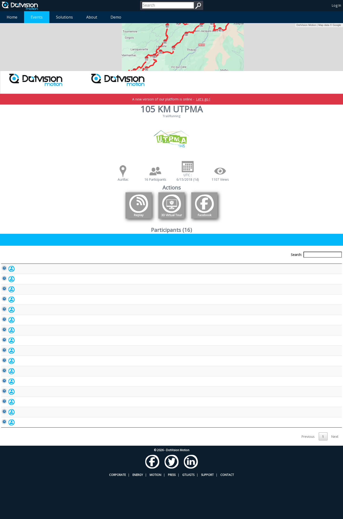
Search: (316, 255)
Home (12, 17)
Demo (116, 17)
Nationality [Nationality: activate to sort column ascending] (207, 263)
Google (337, 25)
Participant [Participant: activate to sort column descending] (41, 263)
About (91, 17)
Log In (336, 5)
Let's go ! (203, 99)
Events (37, 17)
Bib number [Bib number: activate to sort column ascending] (141, 263)
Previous (308, 476)
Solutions (64, 17)
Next (334, 476)
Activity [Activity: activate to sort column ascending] (267, 263)
